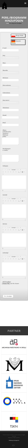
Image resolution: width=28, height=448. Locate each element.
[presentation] (3, 170)
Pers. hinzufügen (8, 296)
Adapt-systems (16, 437)
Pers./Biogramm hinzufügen (15, 23)
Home (7, 23)
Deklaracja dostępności (14, 440)
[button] (3, 170)
